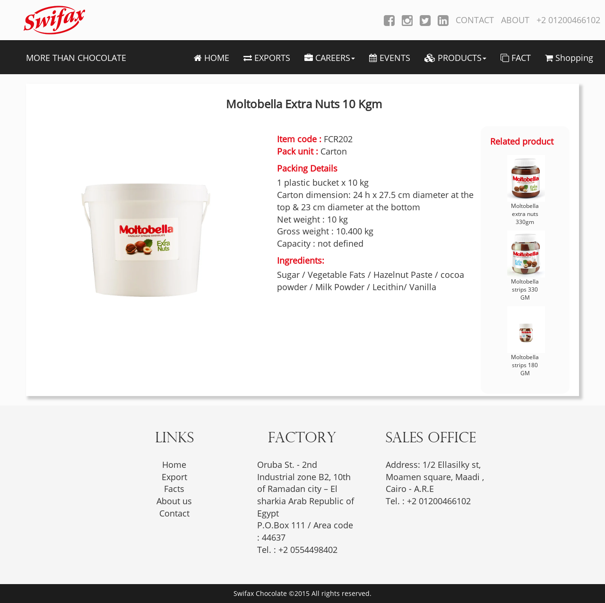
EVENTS (389, 57)
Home (174, 464)
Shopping (569, 57)
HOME (211, 57)
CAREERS (329, 57)
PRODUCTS (455, 57)
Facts (174, 488)
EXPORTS (266, 57)
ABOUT (515, 20)
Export (174, 476)
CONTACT (475, 20)
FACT (516, 57)
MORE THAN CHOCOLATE (76, 57)
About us (174, 501)
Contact (174, 513)
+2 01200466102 (568, 20)
